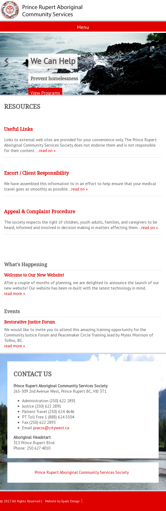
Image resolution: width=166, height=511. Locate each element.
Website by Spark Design (62, 501)
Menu (83, 27)
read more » (14, 293)
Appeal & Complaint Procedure (39, 211)
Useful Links (18, 129)
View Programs (45, 93)
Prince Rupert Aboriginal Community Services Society (82, 472)
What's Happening (25, 264)
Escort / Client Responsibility (36, 173)
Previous (6, 62)
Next (160, 62)
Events (12, 311)
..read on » (46, 150)
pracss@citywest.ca (51, 427)
